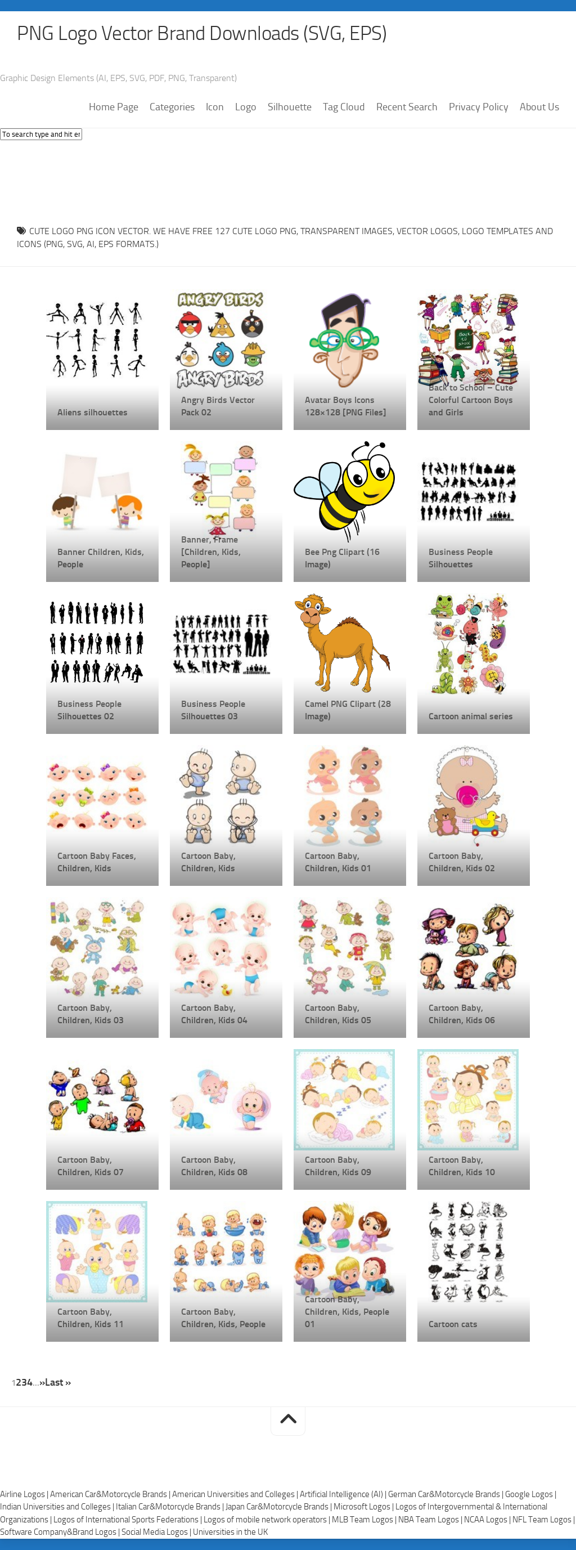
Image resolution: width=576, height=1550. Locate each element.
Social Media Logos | (157, 1532)
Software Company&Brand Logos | (61, 1532)
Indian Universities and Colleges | (58, 1507)
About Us (539, 107)
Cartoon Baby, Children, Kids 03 (90, 1014)
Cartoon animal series (471, 716)
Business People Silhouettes (461, 558)
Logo (245, 107)
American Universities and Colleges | (236, 1494)
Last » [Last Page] (58, 1383)
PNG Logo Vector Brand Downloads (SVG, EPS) (206, 34)
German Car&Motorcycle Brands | (446, 1494)
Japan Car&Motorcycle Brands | (280, 1507)
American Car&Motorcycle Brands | (111, 1494)
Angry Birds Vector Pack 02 (218, 406)
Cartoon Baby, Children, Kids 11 (90, 1318)
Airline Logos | (25, 1494)
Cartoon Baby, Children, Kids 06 (462, 1014)
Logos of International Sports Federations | (128, 1520)
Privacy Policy (478, 107)
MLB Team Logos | (365, 1520)
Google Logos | (530, 1494)
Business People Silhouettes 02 (89, 710)
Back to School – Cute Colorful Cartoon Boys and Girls (471, 400)
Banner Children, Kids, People (100, 558)
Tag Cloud (344, 107)
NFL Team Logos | (543, 1520)
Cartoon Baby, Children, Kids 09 (338, 1166)
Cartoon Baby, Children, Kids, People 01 (347, 1312)
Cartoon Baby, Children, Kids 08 (214, 1166)
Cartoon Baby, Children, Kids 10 (462, 1166)
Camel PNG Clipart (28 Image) (348, 710)
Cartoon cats (453, 1324)
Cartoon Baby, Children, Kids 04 (214, 1014)
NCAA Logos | (488, 1520)
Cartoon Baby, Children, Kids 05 (338, 1014)
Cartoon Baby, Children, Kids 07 (90, 1166)
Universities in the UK (230, 1532)
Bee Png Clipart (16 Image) (342, 558)
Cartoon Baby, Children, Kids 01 (338, 862)
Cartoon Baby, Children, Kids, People (223, 1318)
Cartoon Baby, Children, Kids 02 (462, 862)
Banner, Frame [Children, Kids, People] (211, 552)
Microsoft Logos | (364, 1507)
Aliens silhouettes (92, 412)
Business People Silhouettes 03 (213, 710)
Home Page (113, 107)
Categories (172, 107)
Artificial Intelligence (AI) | (344, 1494)
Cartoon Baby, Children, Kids (208, 862)
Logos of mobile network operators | (268, 1520)
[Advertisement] (288, 180)
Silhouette (290, 107)
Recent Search (407, 107)
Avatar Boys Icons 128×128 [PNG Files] (345, 406)
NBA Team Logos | (431, 1520)
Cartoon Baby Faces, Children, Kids (96, 862)
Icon (215, 107)
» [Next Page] (42, 1383)
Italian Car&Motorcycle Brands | (171, 1507)
